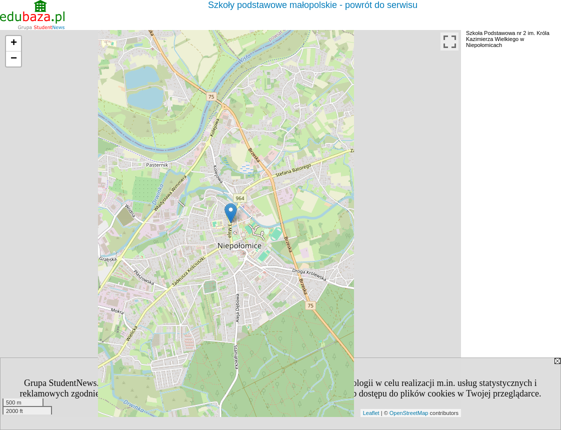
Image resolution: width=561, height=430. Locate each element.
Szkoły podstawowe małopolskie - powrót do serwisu (313, 5)
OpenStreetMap (409, 413)
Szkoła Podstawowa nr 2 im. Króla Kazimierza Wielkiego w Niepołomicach (508, 39)
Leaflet (371, 413)
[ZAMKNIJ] (281, 404)
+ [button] (13, 43)
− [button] (13, 59)
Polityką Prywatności (146, 393)
